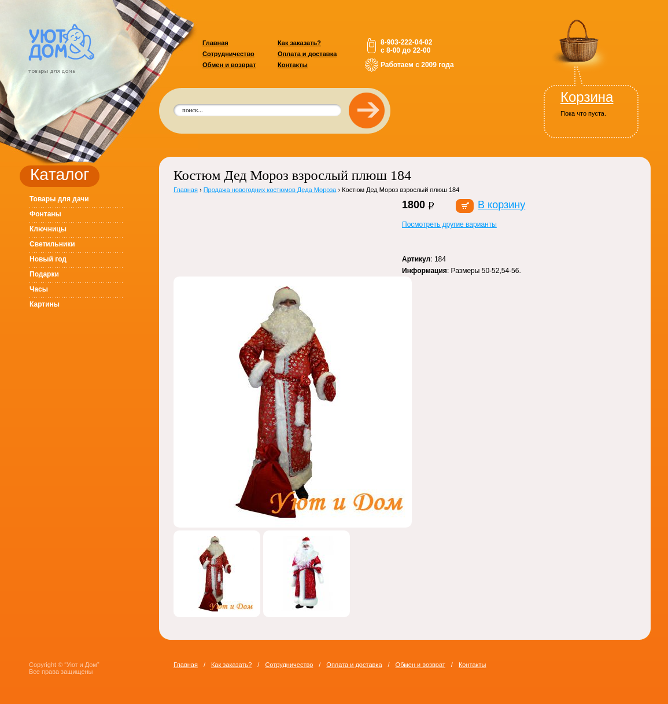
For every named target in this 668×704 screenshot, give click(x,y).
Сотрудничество (228, 53)
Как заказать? (299, 42)
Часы (38, 289)
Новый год (48, 259)
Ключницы (48, 229)
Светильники (52, 244)
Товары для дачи (59, 199)
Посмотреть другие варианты (449, 224)
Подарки (44, 274)
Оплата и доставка (307, 53)
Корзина (586, 97)
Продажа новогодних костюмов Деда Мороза (270, 189)
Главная (215, 42)
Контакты (293, 64)
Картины (44, 304)
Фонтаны (45, 214)
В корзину (501, 205)
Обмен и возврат (229, 64)
